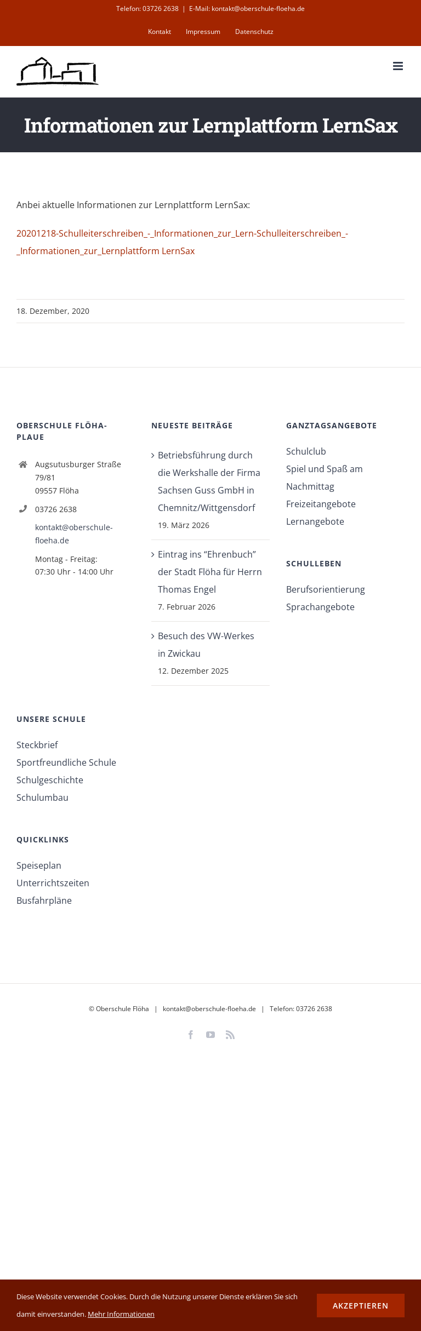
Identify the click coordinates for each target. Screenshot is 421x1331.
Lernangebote (315, 521)
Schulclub (306, 451)
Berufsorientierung (325, 589)
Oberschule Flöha (122, 1008)
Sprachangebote (320, 607)
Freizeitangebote (321, 504)
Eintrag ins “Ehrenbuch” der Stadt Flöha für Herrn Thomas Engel (210, 571)
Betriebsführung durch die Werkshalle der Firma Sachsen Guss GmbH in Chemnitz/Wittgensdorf (209, 481)
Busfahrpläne (44, 900)
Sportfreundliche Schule (66, 762)
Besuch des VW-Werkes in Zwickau (206, 644)
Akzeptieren (361, 1305)
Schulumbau (42, 797)
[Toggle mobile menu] (399, 66)
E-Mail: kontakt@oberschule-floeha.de (247, 8)
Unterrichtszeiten (52, 883)
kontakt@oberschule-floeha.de (74, 534)
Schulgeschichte (49, 780)
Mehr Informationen (121, 1314)
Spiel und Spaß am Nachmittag (324, 477)
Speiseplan (38, 865)
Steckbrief (37, 745)
